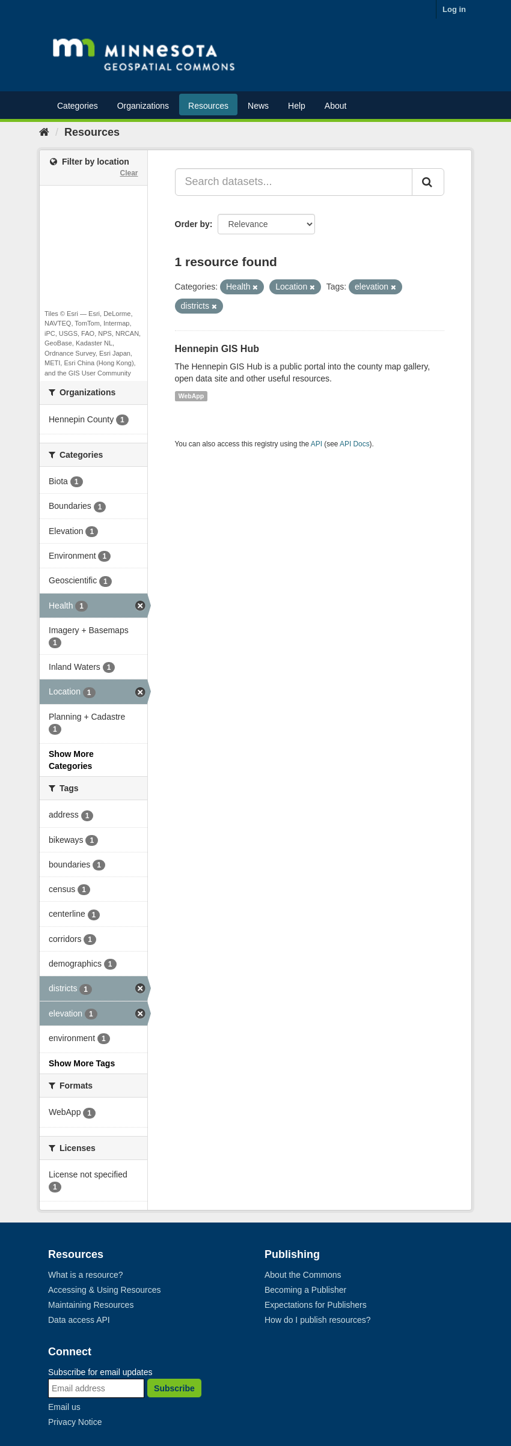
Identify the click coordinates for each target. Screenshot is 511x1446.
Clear (129, 173)
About (336, 106)
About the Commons (303, 1275)
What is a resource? (85, 1275)
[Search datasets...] (294, 182)
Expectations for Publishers (316, 1305)
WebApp (191, 395)
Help (296, 106)
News (258, 106)
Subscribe (174, 1388)
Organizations (143, 106)
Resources (208, 106)
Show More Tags (82, 1063)
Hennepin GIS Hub (217, 349)
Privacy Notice (75, 1422)
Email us (64, 1407)
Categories (77, 106)
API (316, 444)
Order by (192, 224)
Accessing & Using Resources (104, 1290)
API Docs (355, 444)
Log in (454, 9)
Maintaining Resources (90, 1305)
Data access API (79, 1320)
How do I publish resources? (318, 1320)
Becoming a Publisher (305, 1290)
